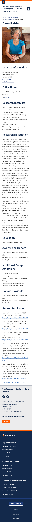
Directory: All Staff (13, 17)
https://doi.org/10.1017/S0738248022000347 (15, 340)
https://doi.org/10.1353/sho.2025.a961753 (15, 329)
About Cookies (16, 504)
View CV (6, 97)
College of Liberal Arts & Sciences (12, 7)
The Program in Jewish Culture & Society (12, 10)
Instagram (3, 396)
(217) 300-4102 (6, 79)
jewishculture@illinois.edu (14, 411)
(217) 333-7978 (6, 409)
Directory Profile (9, 20)
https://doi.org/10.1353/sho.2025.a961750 (15, 318)
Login (6, 421)
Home (4, 17)
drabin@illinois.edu (8, 82)
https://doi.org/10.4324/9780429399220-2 (14, 379)
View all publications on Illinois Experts (13, 382)
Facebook (7, 396)
